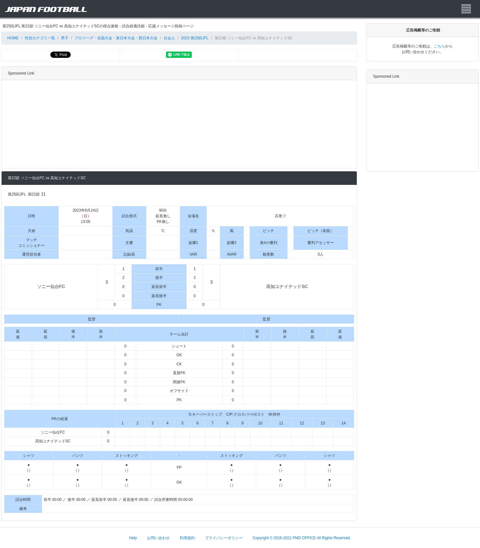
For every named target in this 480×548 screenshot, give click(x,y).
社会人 (169, 38)
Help (133, 537)
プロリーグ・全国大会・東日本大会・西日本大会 (115, 38)
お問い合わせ (158, 537)
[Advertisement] (178, 124)
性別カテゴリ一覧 (40, 38)
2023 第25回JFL (194, 38)
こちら (439, 46)
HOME (12, 38)
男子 (65, 38)
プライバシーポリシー (224, 537)
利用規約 (187, 537)
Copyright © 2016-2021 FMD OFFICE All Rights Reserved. (302, 537)
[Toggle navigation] (466, 9)
